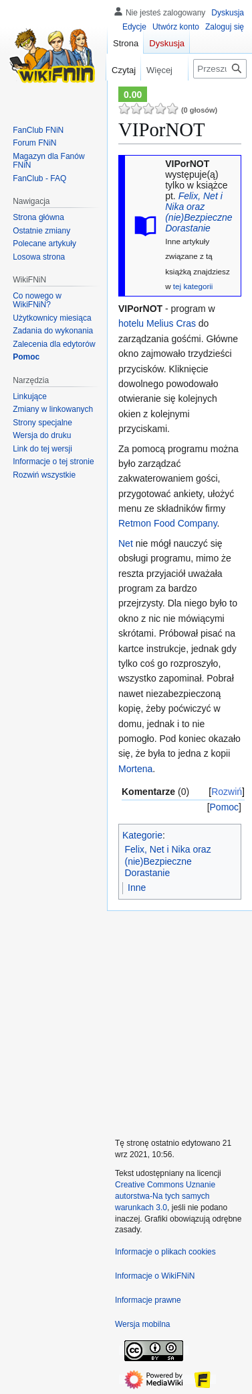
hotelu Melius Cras (157, 323)
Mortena (135, 768)
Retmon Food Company (167, 523)
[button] (44, 475)
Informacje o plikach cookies (165, 1251)
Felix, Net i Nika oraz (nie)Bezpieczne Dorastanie (198, 212)
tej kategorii (193, 286)
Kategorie (142, 835)
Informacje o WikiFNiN (155, 1276)
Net (125, 543)
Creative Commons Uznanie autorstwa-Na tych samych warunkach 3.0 (165, 1196)
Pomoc (224, 807)
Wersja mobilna (142, 1324)
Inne (137, 887)
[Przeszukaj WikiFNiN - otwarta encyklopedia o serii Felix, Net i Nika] (220, 68)
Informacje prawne (148, 1300)
